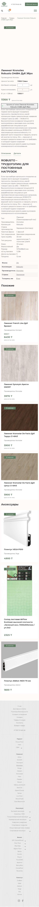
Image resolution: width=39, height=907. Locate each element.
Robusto (19, 267)
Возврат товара (19, 725)
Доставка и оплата (19, 709)
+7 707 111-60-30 (16, 4)
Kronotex (19, 271)
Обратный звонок (31, 4)
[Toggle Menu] (35, 10)
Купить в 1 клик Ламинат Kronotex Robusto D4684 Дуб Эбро (18, 106)
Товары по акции (19, 720)
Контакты (19, 723)
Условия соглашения (19, 714)
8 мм (18, 278)
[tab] (6, 153)
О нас (20, 706)
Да (17, 263)
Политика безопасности (19, 712)
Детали (17, 153)
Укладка (19, 717)
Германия (20, 275)
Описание (6, 153)
